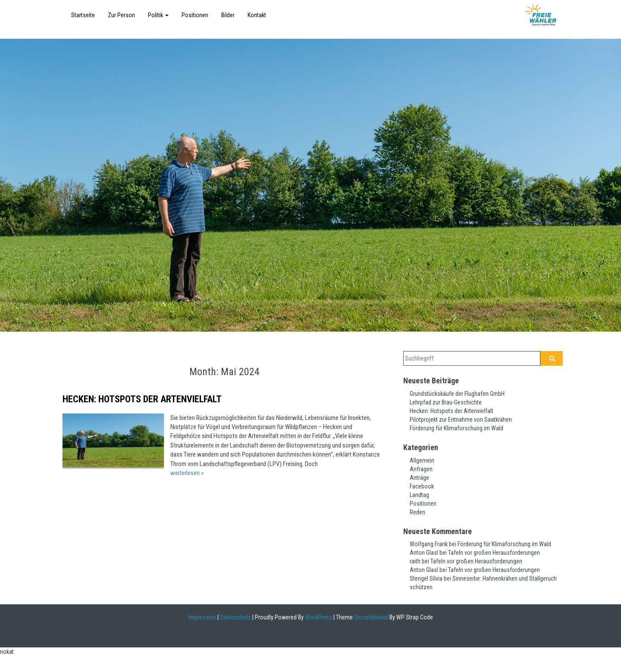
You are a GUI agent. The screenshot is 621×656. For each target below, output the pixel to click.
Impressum (202, 617)
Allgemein (422, 460)
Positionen (195, 15)
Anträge (419, 477)
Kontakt (257, 15)
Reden (417, 512)
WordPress (318, 617)
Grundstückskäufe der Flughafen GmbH (457, 393)
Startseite (83, 15)
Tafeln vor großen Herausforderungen (494, 552)
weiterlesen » (187, 473)
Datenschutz (235, 617)
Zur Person (121, 15)
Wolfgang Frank (429, 544)
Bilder (228, 15)
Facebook (422, 486)
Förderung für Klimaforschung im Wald (456, 428)
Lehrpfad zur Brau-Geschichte (446, 402)
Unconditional (370, 617)
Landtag (419, 494)
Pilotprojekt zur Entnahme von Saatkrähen (461, 419)
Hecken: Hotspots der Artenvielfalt (142, 399)
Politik (158, 15)
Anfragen (421, 469)
